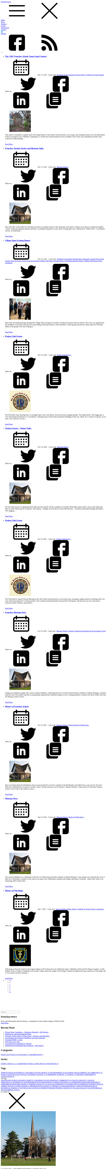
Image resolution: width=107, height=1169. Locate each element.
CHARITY (29, 1080)
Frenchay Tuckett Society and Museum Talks (24, 148)
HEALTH (87, 1082)
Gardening (9, 263)
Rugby (69, 909)
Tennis (24, 261)
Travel (103, 631)
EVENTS (13, 1055)
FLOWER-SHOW (46, 1082)
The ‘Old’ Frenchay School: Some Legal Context (26, 56)
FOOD (4, 1075)
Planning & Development (92, 631)
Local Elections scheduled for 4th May (18, 1044)
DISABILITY (18, 1082)
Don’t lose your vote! (12, 1042)
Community (86, 259)
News (3, 22)
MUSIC (63, 1075)
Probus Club (44, 261)
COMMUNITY (96, 1073)
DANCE (91, 1080)
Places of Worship (65, 261)
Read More (9, 144)
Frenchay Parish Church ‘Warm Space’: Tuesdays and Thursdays (27, 1036)
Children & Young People (95, 75)
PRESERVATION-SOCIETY (41, 1086)
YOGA (17, 1090)
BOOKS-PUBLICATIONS (15, 1080)
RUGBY (93, 1086)
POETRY (93, 1084)
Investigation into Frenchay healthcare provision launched (25, 1038)
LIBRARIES (6, 1084)
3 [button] (9, 988)
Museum (60, 167)
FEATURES (23, 1055)
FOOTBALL (65, 1082)
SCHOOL (71, 1075)
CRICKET (83, 1080)
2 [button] (9, 986)
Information (5, 28)
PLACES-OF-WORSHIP (55, 1084)
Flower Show (97, 261)
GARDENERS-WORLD (26, 1064)
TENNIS (59, 1088)
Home (3, 20)
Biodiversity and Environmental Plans (18, 1034)
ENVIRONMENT (57, 1073)
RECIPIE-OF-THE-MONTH (47, 1064)
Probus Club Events (13, 336)
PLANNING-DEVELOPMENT (77, 1073)
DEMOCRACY (7, 1082)
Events (3, 26)
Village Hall (88, 261)
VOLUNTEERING (94, 1088)
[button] (10, 980)
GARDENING (52, 1075)
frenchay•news (53, 10)
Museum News (11, 798)
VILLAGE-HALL (79, 1088)
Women (56, 261)
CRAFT (75, 1080)
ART (3, 1080)
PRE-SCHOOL (23, 1086)
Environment (35, 261)
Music (51, 261)
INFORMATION (36, 1055)
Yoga (29, 261)
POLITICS (12, 1086)
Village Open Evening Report (17, 240)
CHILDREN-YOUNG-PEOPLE (37, 1073)
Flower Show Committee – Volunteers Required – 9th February (27, 1032)
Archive (3, 30)
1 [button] (9, 984)
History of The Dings (14, 890)
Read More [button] (5, 1023)
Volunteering (77, 259)
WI (3, 1090)
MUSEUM (17, 1084)
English (3, 34)
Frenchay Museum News (15, 612)
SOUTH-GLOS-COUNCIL (19, 1075)
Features (4, 24)
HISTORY (81, 1075)
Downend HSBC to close (13, 1040)
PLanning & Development (66, 75)
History (83, 75)
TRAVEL (68, 1088)
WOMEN (20, 1073)
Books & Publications (81, 725)
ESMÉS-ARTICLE (9, 1064)
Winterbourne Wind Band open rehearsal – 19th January (24, 1046)
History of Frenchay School (16, 706)
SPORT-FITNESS (8, 1073)
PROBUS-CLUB (59, 1086)
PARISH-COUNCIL (38, 1075)
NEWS (5, 1055)
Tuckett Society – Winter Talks (18, 428)
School (77, 75)
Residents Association (65, 259)
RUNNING (6, 1088)
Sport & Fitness (16, 261)
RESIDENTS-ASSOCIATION (77, 1086)
